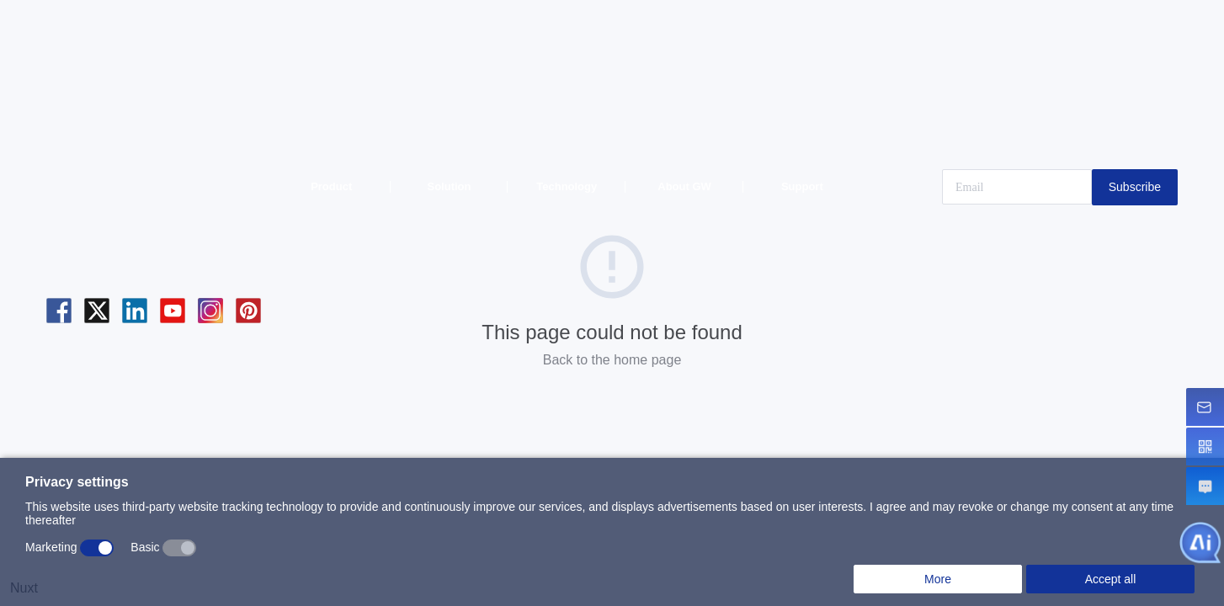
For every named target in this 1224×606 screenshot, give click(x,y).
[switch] (97, 548)
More (937, 579)
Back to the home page (612, 360)
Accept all (1110, 579)
